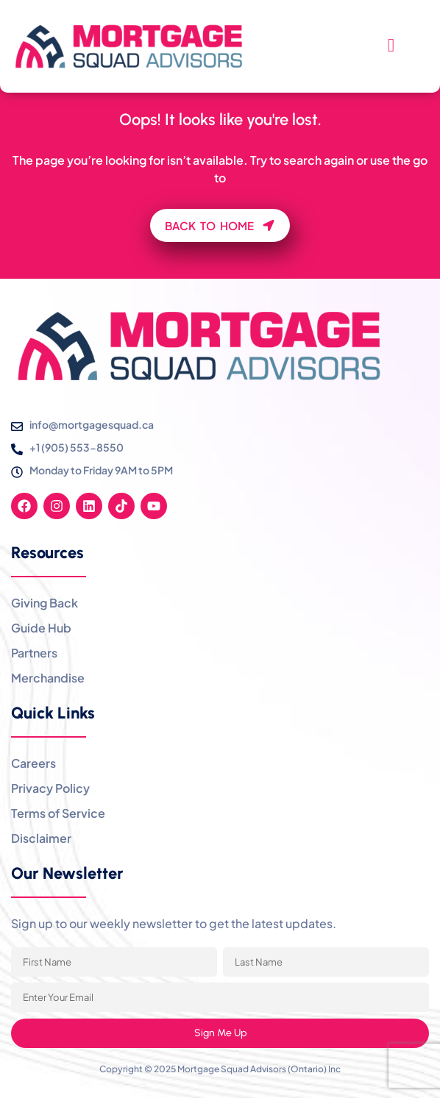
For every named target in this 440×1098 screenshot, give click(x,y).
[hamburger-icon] (391, 46)
